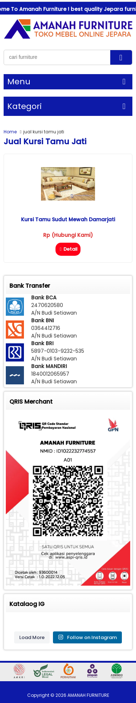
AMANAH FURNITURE (88, 695)
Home (10, 132)
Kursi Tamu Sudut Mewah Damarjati (68, 219)
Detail (68, 249)
